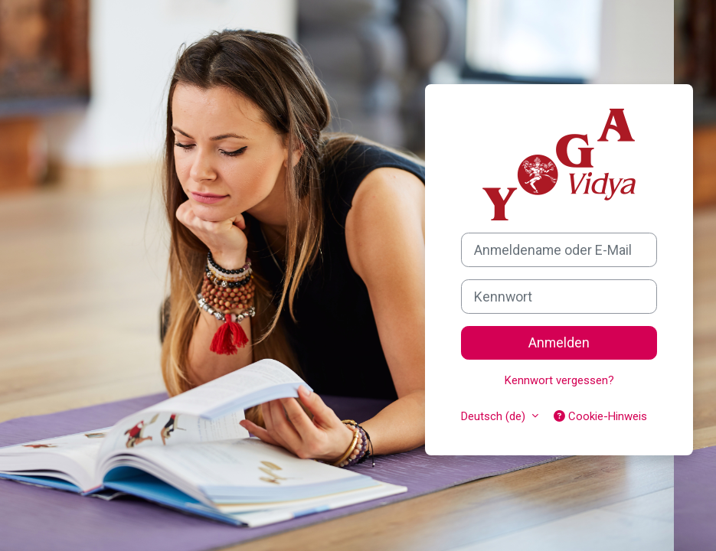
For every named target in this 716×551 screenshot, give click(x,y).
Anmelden (559, 342)
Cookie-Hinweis (600, 416)
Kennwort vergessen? (559, 380)
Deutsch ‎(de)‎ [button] (494, 416)
